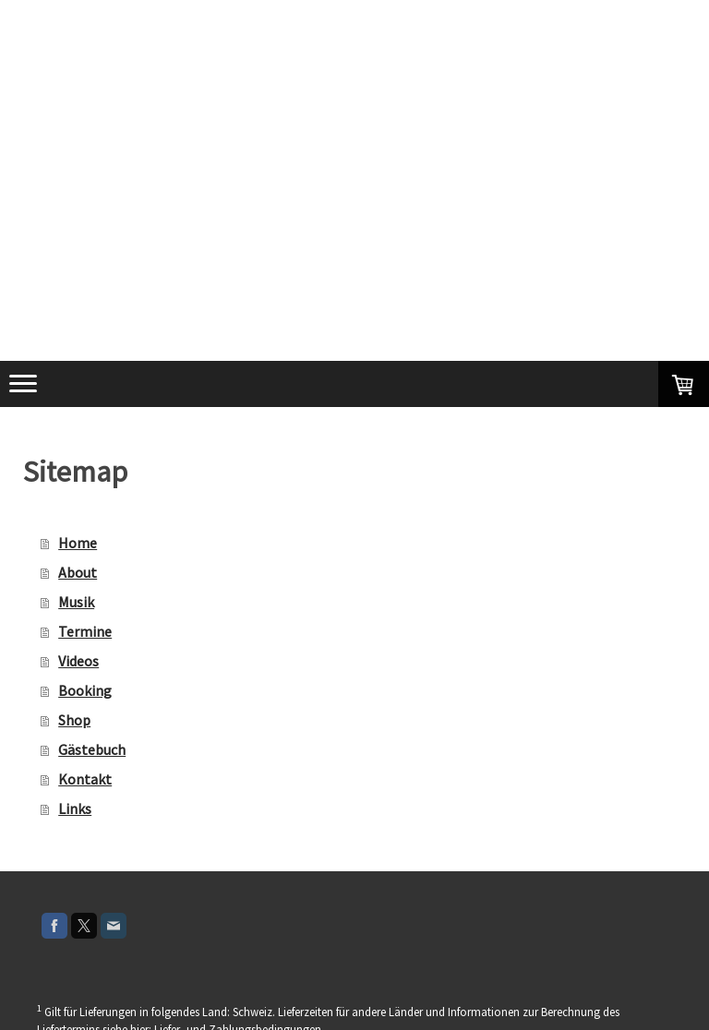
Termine (85, 631)
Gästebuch (92, 749)
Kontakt (85, 779)
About (77, 572)
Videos (78, 661)
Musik (76, 602)
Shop (74, 720)
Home (77, 542)
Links (74, 808)
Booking (85, 690)
